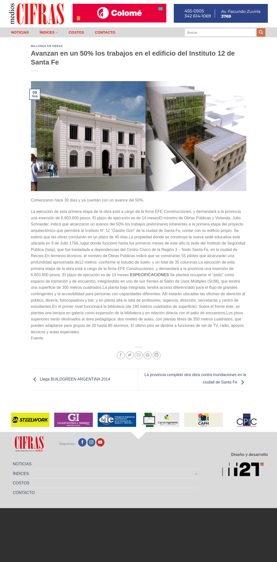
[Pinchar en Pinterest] (148, 355)
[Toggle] (196, 473)
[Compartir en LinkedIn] (156, 355)
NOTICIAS (20, 32)
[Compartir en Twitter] (130, 355)
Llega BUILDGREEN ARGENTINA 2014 (70, 379)
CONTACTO (105, 32)
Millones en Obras (47, 46)
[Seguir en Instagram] (91, 442)
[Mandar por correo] (139, 355)
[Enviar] (261, 32)
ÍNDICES (49, 32)
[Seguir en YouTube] (100, 442)
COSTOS (76, 32)
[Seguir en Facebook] (82, 442)
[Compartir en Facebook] (121, 355)
